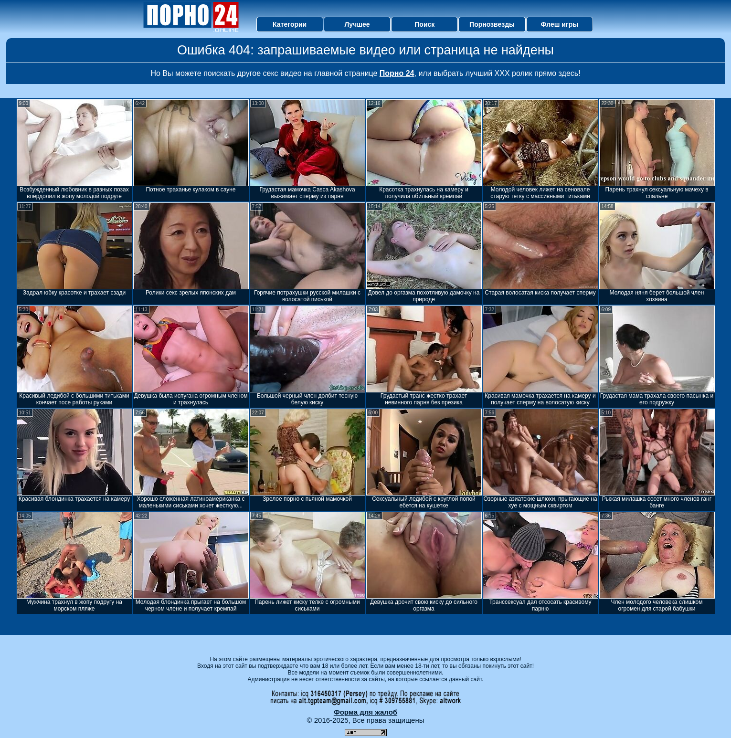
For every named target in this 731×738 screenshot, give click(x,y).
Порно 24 (397, 73)
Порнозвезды (492, 24)
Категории (290, 24)
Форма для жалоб (365, 712)
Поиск (424, 24)
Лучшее (357, 24)
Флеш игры (560, 24)
